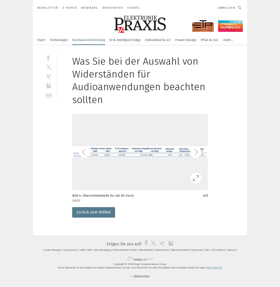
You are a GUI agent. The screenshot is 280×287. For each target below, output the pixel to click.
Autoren (232, 250)
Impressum (197, 250)
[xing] (48, 76)
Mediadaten (147, 250)
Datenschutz (163, 250)
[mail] (48, 95)
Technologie (58, 40)
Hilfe (90, 250)
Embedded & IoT (158, 40)
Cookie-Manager (52, 250)
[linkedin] (48, 86)
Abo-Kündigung (103, 250)
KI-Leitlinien (219, 250)
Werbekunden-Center (126, 250)
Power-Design (185, 40)
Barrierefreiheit (180, 250)
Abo (208, 250)
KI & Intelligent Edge (125, 40)
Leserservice (71, 250)
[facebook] (48, 57)
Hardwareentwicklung (88, 40)
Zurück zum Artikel (94, 212)
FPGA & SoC (210, 40)
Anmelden (226, 8)
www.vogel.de (214, 267)
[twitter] (48, 67)
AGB (82, 250)
